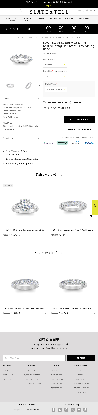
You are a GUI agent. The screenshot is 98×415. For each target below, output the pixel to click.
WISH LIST (8, 379)
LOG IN (8, 370)
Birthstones (55, 18)
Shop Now (49, 6)
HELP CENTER (56, 375)
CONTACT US (57, 370)
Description (8, 138)
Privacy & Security (72, 405)
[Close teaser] (91, 216)
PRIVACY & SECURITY (32, 379)
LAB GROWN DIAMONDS (81, 383)
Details (6, 98)
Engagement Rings (12, 19)
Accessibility (57, 388)
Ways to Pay (56, 383)
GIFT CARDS (8, 375)
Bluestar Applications (31, 410)
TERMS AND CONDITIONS (32, 383)
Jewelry (69, 18)
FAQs (81, 370)
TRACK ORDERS (57, 379)
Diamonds (41, 18)
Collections (83, 18)
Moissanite (46, 37)
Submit (81, 358)
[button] (95, 207)
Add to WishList (79, 129)
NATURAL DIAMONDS (81, 388)
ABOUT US (32, 370)
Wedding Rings (28, 19)
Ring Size (55, 71)
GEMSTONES (81, 392)
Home (20, 37)
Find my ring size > (61, 71)
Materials (81, 375)
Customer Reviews (32, 375)
